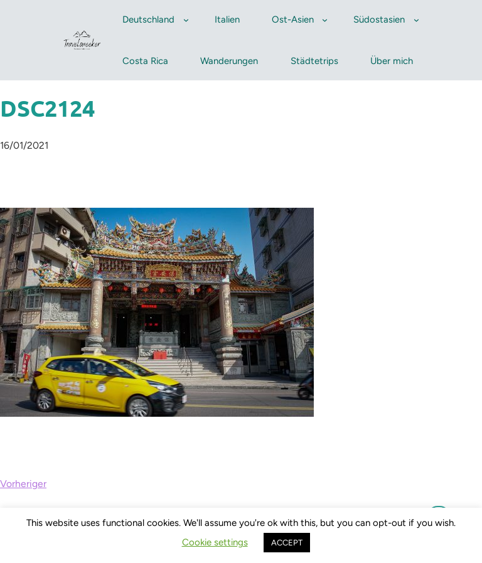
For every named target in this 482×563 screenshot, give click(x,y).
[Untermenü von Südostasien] (416, 20)
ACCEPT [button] (287, 542)
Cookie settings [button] (215, 542)
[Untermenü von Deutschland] (186, 20)
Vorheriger (23, 484)
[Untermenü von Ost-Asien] (325, 20)
